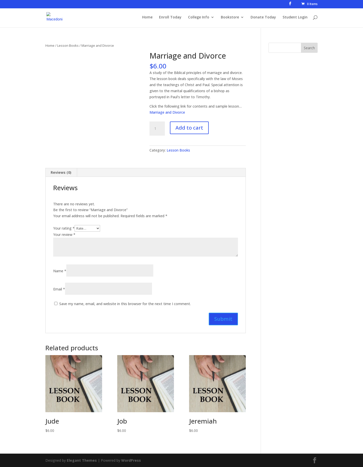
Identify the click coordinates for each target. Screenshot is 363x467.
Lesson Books (68, 45)
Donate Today (263, 18)
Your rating (64, 228)
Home (147, 18)
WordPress (131, 460)
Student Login (295, 18)
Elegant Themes (82, 460)
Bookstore (230, 18)
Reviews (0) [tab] (61, 172)
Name (59, 270)
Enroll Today (170, 18)
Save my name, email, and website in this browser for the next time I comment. (125, 303)
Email (59, 289)
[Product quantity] (157, 128)
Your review (64, 234)
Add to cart (189, 127)
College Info (198, 18)
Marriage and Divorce (167, 112)
